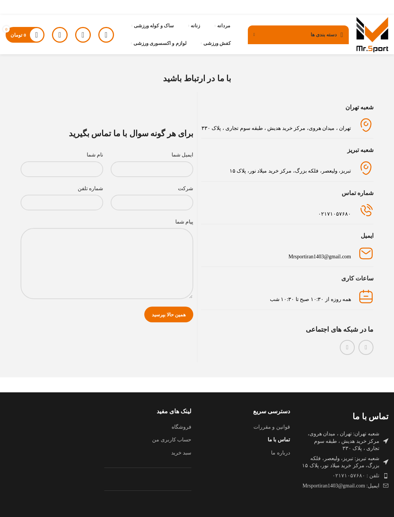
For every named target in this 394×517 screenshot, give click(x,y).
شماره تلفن (91, 188)
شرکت (185, 188)
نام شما (95, 155)
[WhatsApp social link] (347, 347)
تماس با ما (279, 440)
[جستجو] (83, 34)
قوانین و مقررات (271, 427)
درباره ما (280, 453)
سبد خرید (181, 453)
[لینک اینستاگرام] (365, 347)
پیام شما (184, 222)
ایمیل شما (183, 155)
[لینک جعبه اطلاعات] (287, 210)
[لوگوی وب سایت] (372, 34)
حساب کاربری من (171, 440)
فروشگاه (181, 427)
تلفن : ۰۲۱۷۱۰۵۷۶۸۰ (355, 475)
